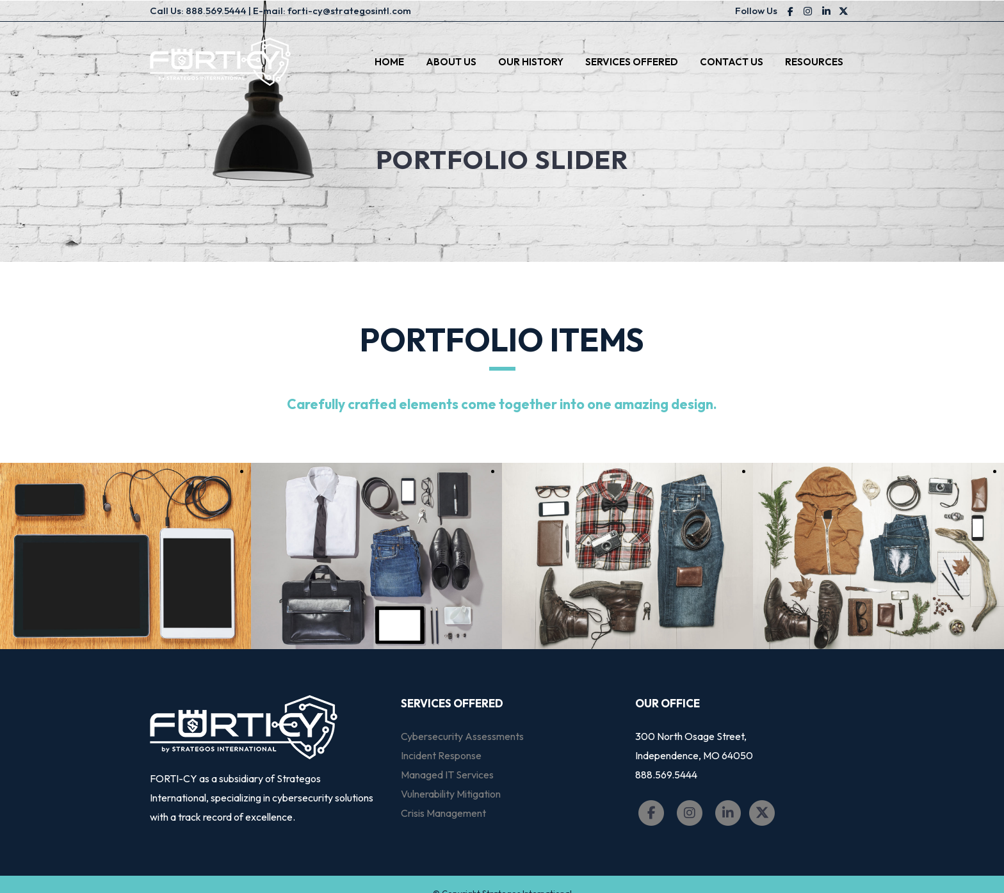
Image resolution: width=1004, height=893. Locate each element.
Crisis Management (443, 813)
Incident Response (441, 755)
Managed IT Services (447, 774)
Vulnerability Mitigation (451, 793)
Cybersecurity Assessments (462, 736)
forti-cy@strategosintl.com (349, 10)
